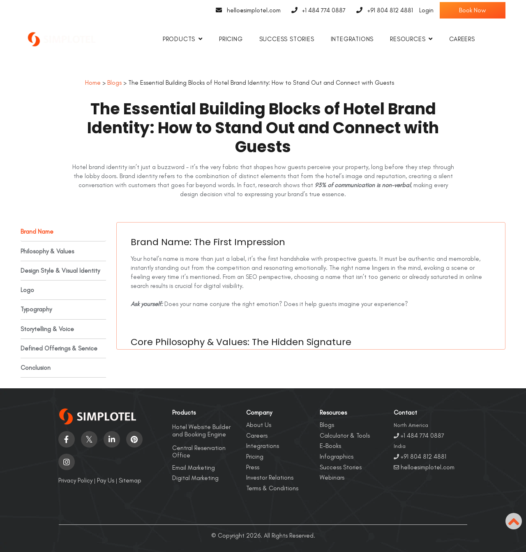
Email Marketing (193, 467)
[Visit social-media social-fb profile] (66, 439)
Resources (407, 39)
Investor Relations (269, 477)
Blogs (114, 82)
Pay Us (105, 480)
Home (93, 82)
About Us (258, 424)
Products (179, 39)
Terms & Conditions (272, 488)
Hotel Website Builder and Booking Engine (201, 430)
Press (252, 467)
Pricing (231, 39)
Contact (405, 412)
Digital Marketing (195, 477)
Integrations (352, 39)
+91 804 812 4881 (382, 10)
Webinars (332, 477)
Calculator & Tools (345, 435)
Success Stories (286, 39)
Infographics (336, 456)
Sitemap (130, 480)
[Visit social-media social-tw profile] (89, 439)
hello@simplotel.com (246, 10)
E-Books (330, 445)
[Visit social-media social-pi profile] (134, 439)
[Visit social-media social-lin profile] (112, 439)
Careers (462, 39)
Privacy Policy (75, 480)
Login (426, 10)
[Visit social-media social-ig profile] (66, 461)
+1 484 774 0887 (316, 10)
